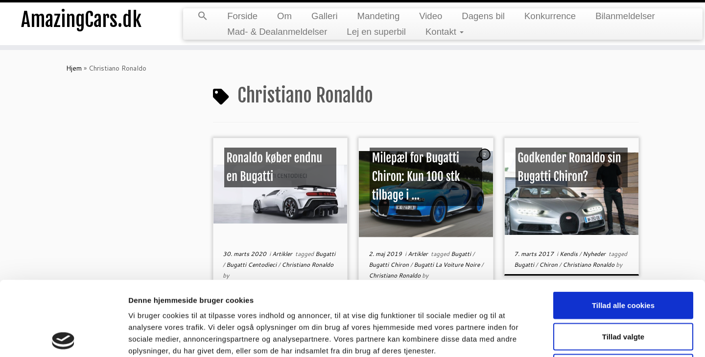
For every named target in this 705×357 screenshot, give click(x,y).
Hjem (74, 68)
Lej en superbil (376, 31)
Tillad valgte (623, 262)
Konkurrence (550, 16)
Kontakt (444, 31)
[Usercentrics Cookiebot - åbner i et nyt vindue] (63, 338)
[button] (202, 16)
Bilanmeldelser (625, 16)
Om (284, 16)
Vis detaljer (509, 337)
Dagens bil (483, 16)
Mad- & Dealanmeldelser (277, 31)
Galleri (324, 16)
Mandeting (378, 16)
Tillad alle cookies (623, 231)
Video (430, 16)
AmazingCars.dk (81, 19)
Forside (242, 16)
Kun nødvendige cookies (623, 293)
